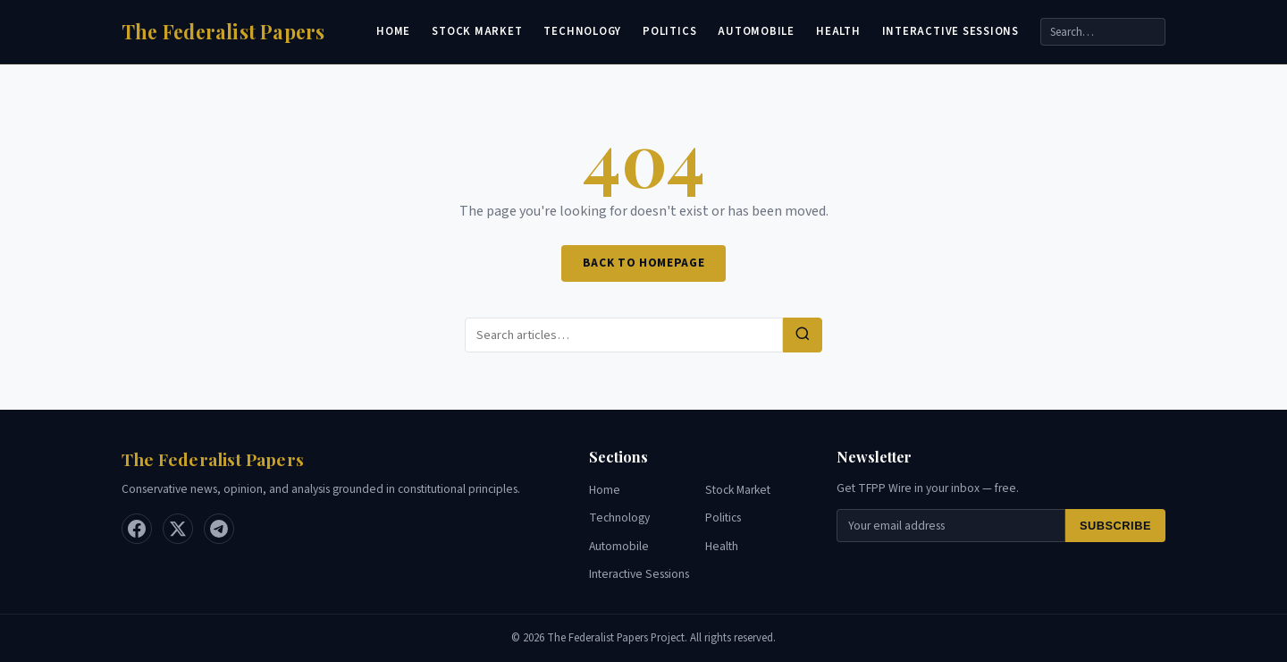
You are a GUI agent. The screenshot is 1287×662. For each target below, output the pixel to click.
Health (838, 31)
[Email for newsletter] (951, 525)
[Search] (1102, 32)
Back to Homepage (644, 262)
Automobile (756, 31)
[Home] (223, 31)
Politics (669, 31)
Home (393, 31)
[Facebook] (137, 528)
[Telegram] (219, 528)
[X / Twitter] (178, 528)
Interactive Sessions (950, 31)
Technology (582, 31)
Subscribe (1115, 525)
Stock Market (477, 31)
